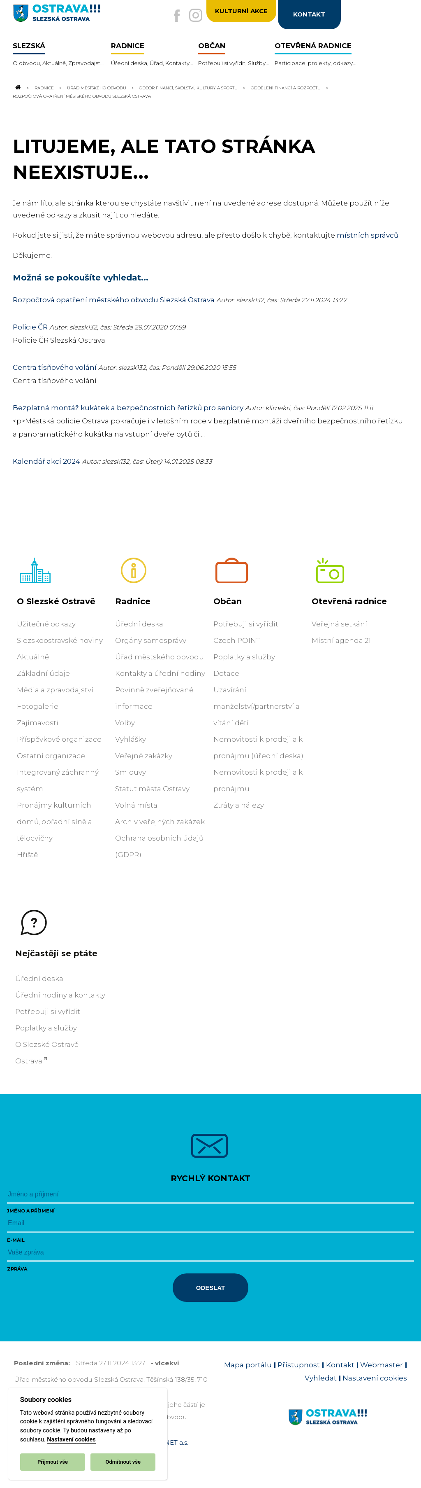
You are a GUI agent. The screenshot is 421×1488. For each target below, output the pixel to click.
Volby (125, 723)
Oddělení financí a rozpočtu (286, 87)
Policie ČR (30, 327)
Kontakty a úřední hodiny (160, 673)
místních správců (367, 235)
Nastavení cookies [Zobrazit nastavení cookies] (374, 1378)
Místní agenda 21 (341, 640)
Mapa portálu (248, 1365)
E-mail (16, 1240)
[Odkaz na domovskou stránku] (18, 87)
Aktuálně (33, 657)
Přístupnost (299, 1365)
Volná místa (136, 805)
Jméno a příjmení (31, 1211)
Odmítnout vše (123, 1462)
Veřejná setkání (339, 624)
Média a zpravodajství (55, 690)
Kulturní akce (241, 12)
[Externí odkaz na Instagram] (192, 16)
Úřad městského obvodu (96, 87)
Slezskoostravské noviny (60, 640)
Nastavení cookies (71, 1439)
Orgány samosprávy (150, 640)
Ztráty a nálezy (238, 805)
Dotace (226, 673)
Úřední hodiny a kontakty (60, 995)
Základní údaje (43, 673)
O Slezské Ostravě (56, 601)
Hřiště (27, 854)
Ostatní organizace (51, 756)
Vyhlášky (130, 739)
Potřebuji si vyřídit (245, 624)
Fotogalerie (37, 706)
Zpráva (17, 1269)
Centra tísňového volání (55, 367)
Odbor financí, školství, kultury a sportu (188, 87)
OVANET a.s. (169, 1442)
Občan (227, 601)
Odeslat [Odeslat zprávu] (210, 1287)
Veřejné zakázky (143, 756)
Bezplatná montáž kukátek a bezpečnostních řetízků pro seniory (128, 408)
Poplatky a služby (244, 657)
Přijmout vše (52, 1462)
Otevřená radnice (349, 601)
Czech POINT (236, 640)
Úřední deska (139, 624)
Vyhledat (321, 1378)
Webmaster (381, 1365)
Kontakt (340, 1365)
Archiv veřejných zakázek (160, 822)
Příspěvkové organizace (59, 739)
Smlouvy (130, 772)
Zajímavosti (37, 723)
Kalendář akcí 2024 (46, 461)
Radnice (44, 87)
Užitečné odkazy (46, 624)
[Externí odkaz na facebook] (171, 16)
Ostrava (28, 1061)
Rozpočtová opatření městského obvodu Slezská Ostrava (114, 300)
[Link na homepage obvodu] (347, 1427)
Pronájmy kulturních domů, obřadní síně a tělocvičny (54, 821)
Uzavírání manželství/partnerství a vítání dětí (256, 706)
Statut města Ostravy (152, 789)
